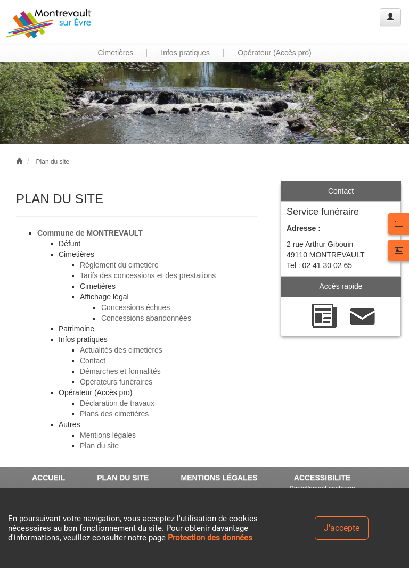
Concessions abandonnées (146, 318)
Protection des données (210, 537)
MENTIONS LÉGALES (219, 477)
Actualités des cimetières (121, 350)
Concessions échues (135, 307)
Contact (92, 360)
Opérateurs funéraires (116, 382)
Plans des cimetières (114, 414)
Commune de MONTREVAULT (90, 233)
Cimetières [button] (115, 52)
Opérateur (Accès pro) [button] (275, 52)
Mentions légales (108, 435)
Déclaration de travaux (117, 403)
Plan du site (53, 161)
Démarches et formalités (120, 371)
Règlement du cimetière (119, 265)
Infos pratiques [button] (185, 52)
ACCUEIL (48, 477)
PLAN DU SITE (123, 477)
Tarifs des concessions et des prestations (148, 275)
